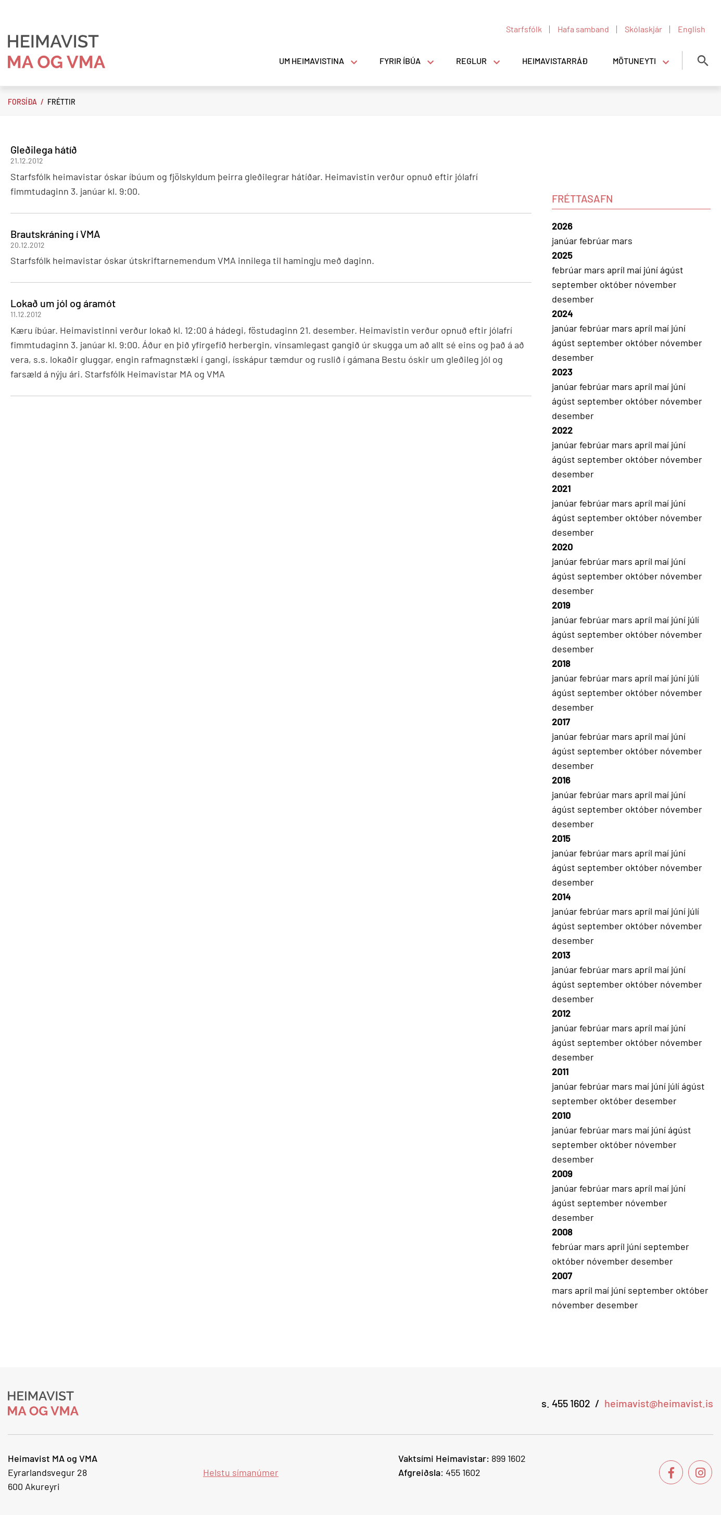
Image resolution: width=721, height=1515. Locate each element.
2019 (561, 605)
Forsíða (22, 101)
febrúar (595, 240)
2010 (561, 1115)
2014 (561, 896)
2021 (561, 488)
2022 (562, 430)
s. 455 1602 (565, 1403)
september (576, 284)
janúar (565, 240)
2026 (562, 226)
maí (635, 269)
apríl (617, 269)
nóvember (656, 284)
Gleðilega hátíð (43, 149)
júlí (693, 619)
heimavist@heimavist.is (658, 1403)
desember (573, 299)
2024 (562, 313)
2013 (561, 955)
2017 (561, 721)
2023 (562, 371)
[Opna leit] (702, 60)
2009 (562, 1173)
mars (622, 240)
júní (651, 269)
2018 (561, 663)
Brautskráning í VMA (55, 234)
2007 (562, 1275)
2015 (561, 838)
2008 (562, 1232)
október (617, 284)
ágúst (672, 269)
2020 (562, 546)
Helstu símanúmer (241, 1472)
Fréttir (61, 101)
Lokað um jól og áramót (63, 303)
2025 (562, 255)
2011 (560, 1071)
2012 (561, 1013)
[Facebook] (671, 1472)
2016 (561, 780)
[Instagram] (700, 1472)
